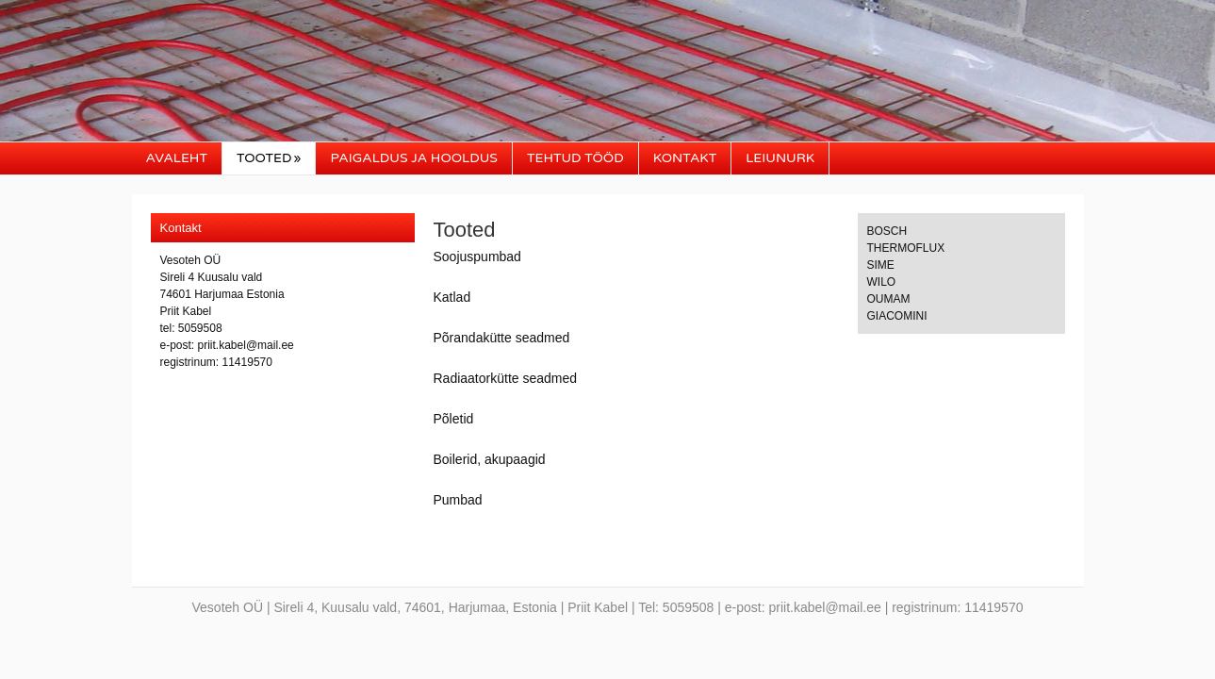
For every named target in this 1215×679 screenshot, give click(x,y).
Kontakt (685, 158)
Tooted (269, 158)
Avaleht (176, 158)
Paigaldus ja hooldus (413, 158)
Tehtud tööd (575, 158)
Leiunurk (780, 158)
